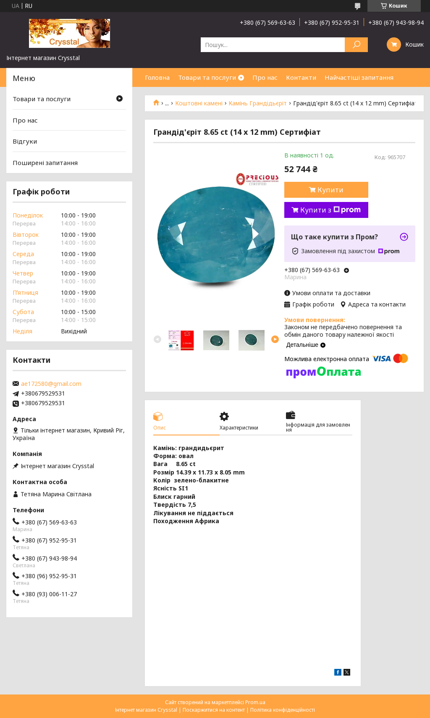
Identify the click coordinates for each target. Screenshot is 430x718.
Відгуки (25, 141)
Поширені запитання (45, 162)
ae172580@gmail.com (51, 384)
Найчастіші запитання (359, 77)
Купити (330, 189)
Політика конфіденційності (282, 709)
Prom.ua (255, 702)
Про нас (265, 77)
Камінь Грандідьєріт (257, 103)
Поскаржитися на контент (214, 709)
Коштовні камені (199, 103)
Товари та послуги (207, 77)
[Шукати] (356, 44)
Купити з (330, 210)
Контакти (301, 77)
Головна (157, 77)
